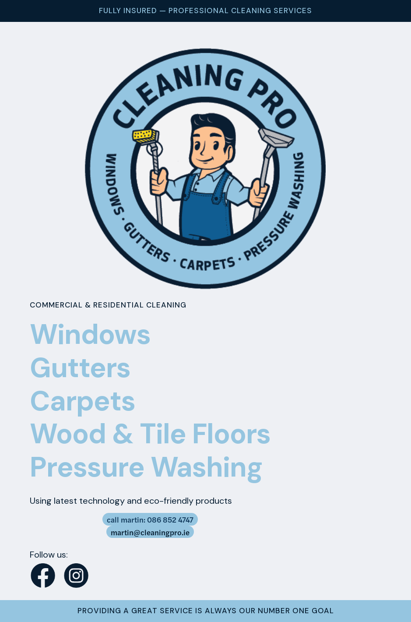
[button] (59, 552)
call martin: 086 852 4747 (150, 519)
